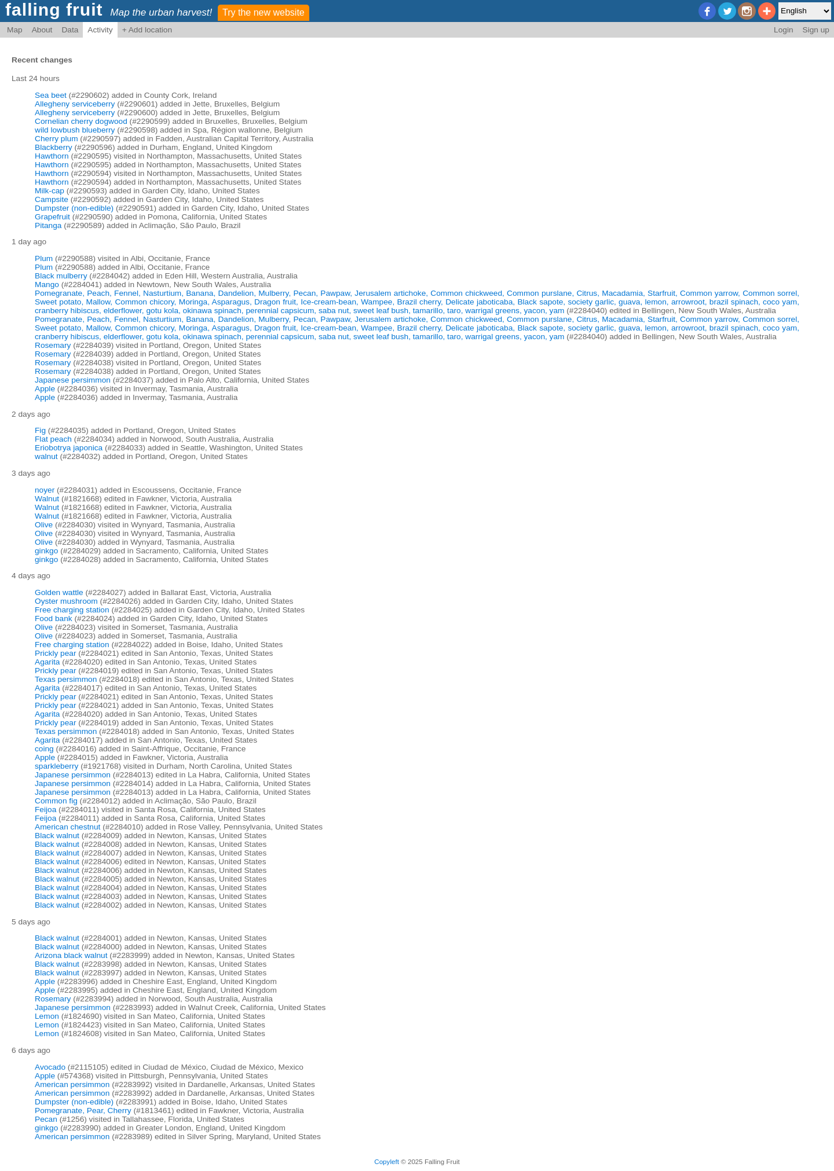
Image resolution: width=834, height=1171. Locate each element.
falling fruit (54, 9)
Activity (99, 29)
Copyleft (386, 1161)
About (42, 29)
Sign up (816, 29)
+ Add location (147, 29)
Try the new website (263, 12)
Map (15, 29)
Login (783, 29)
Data (69, 29)
